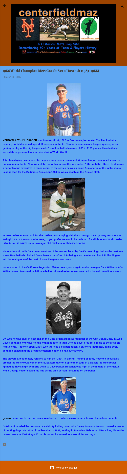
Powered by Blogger (63, 467)
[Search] (122, 7)
